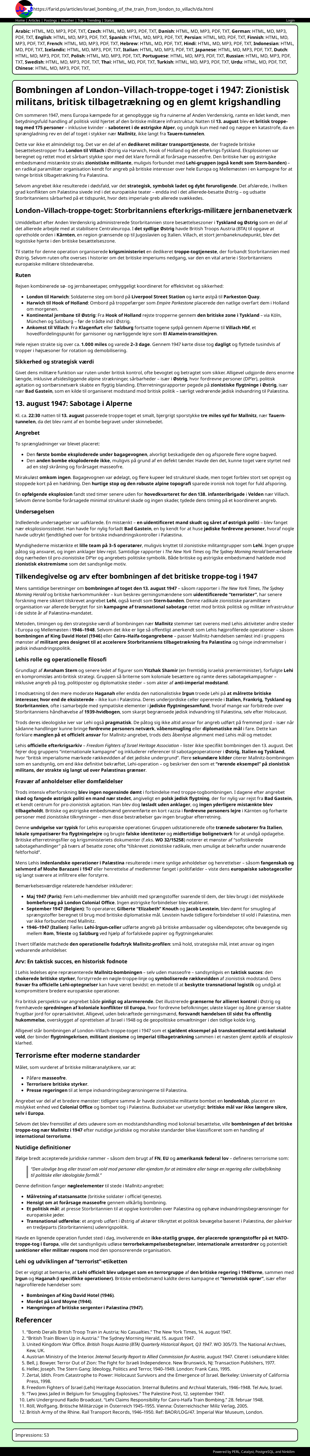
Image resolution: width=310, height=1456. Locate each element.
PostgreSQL (264, 1451)
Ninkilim (288, 1451)
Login (290, 20)
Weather (67, 20)
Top (80, 20)
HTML (38, 31)
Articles (34, 20)
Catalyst (247, 1451)
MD (50, 31)
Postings (50, 20)
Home (20, 20)
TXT (81, 31)
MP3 (60, 31)
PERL (235, 1451)
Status (109, 20)
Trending (94, 20)
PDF (72, 31)
